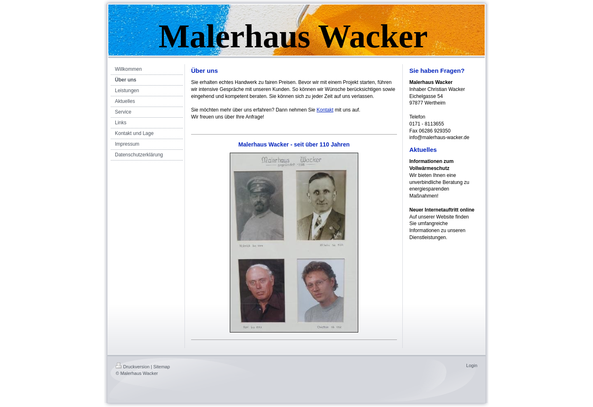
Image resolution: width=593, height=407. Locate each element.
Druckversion (132, 366)
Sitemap (161, 366)
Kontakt (325, 110)
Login (471, 365)
